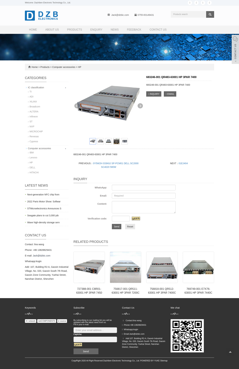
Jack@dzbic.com (120, 15)
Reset (130, 226)
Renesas (34, 136)
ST (31, 121)
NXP (32, 126)
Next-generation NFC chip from (43, 194)
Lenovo (33, 157)
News (115, 29)
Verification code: (97, 218)
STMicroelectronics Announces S (44, 208)
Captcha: (78, 334)
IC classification (36, 87)
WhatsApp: (101, 187)
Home (33, 29)
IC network (30, 321)
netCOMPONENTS (46, 321)
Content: (102, 204)
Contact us (158, 29)
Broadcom (35, 106)
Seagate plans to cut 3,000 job (43, 215)
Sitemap (163, 361)
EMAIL (170, 94)
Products (74, 29)
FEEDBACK (134, 29)
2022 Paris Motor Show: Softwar (44, 201)
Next (140, 106)
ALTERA (34, 111)
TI (31, 91)
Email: (103, 195)
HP (79, 67)
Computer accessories (64, 67)
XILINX (33, 101)
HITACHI (34, 172)
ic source (62, 321)
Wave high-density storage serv (43, 222)
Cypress (34, 141)
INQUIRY (153, 94)
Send (116, 226)
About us (52, 29)
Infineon (34, 116)
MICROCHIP (36, 131)
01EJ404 (183, 163)
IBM (32, 152)
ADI (31, 96)
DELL (32, 167)
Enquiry (96, 29)
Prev (77, 106)
